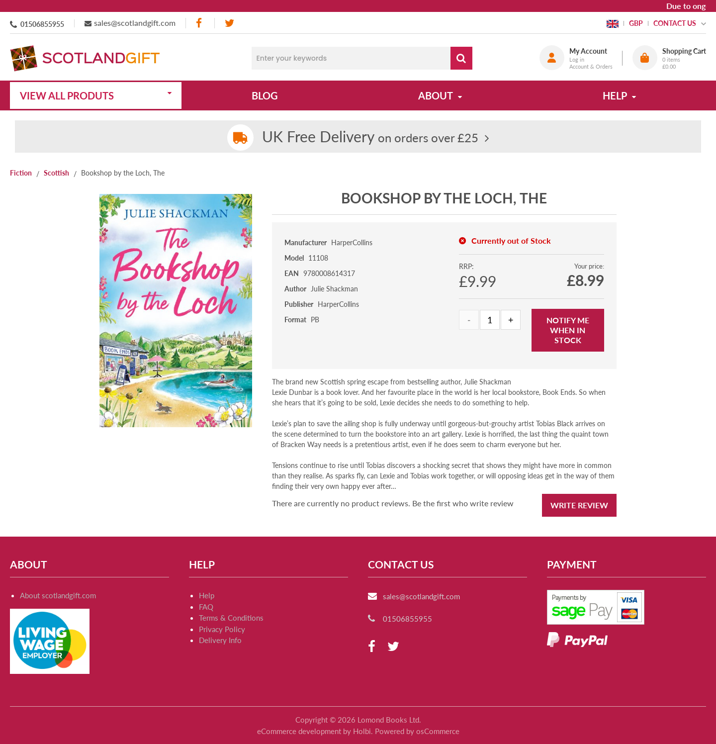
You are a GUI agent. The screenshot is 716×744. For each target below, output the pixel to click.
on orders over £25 (370, 137)
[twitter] (229, 23)
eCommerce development (299, 731)
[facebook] (199, 23)
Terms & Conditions (231, 617)
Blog (265, 95)
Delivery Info (220, 640)
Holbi (362, 731)
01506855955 (42, 24)
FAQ (206, 606)
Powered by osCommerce (417, 731)
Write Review (579, 505)
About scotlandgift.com (58, 595)
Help (206, 595)
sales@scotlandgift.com (135, 22)
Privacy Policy (222, 629)
